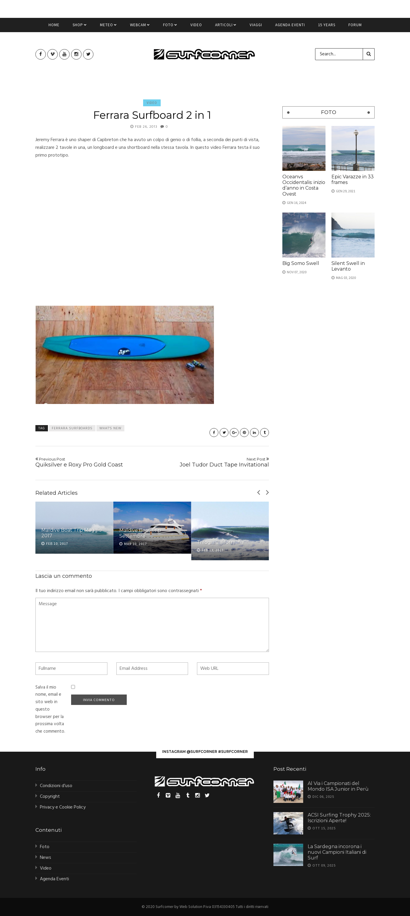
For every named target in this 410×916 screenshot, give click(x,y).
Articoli (225, 27)
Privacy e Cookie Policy (63, 807)
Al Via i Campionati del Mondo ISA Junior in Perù (338, 786)
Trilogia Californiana (220, 542)
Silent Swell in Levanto (348, 266)
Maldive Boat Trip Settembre (140, 533)
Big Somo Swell (300, 263)
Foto (170, 27)
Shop (80, 27)
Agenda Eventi (290, 27)
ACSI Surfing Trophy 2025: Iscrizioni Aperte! (339, 817)
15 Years (326, 27)
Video (196, 27)
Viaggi (256, 27)
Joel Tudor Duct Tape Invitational (213, 462)
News (45, 858)
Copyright (50, 796)
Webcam (140, 27)
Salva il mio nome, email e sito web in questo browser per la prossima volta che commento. (50, 709)
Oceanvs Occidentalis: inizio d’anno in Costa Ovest (303, 185)
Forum (355, 27)
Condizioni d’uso (56, 786)
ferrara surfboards (72, 428)
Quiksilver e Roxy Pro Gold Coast (91, 462)
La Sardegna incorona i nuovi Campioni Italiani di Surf (337, 852)
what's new (110, 428)
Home (54, 27)
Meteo (108, 27)
